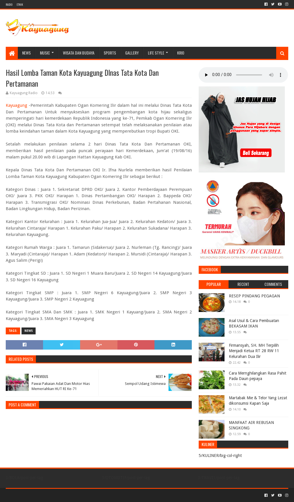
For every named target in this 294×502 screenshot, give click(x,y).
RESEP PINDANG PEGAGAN (254, 296)
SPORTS (110, 53)
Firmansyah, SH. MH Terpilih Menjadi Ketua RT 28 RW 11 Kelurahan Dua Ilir (254, 351)
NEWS (26, 53)
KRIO (180, 53)
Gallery (132, 53)
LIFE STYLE (156, 53)
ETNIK (20, 4)
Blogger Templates (70, 495)
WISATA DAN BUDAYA (78, 53)
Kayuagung (16, 105)
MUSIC (45, 53)
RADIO (9, 4)
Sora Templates (38, 495)
